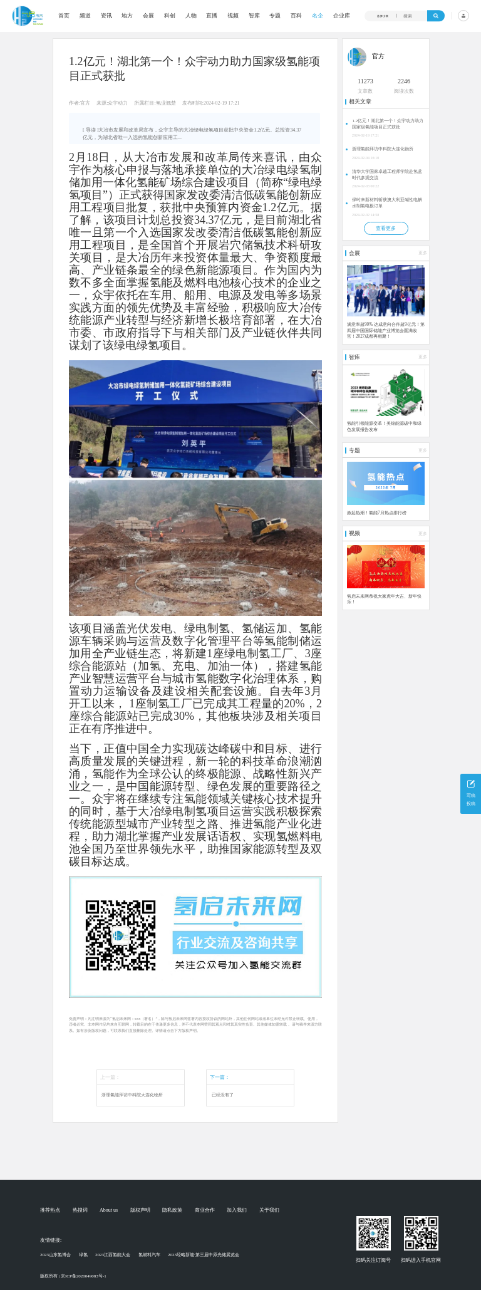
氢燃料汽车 (149, 1254)
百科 (296, 16)
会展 (148, 16)
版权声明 (140, 1210)
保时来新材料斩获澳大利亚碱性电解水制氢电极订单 (387, 203)
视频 (233, 16)
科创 (169, 16)
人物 (191, 16)
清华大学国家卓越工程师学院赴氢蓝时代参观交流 (387, 174)
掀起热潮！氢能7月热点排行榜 (376, 513)
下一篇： (220, 1077)
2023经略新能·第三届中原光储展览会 (203, 1254)
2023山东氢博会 (55, 1254)
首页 (64, 16)
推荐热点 (50, 1210)
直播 (211, 16)
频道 (85, 16)
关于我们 (269, 1210)
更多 (422, 253)
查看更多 (386, 228)
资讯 (106, 16)
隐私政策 (172, 1210)
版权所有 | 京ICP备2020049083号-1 (73, 1276)
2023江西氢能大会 (112, 1254)
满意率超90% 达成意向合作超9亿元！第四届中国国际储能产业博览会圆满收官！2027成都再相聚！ (386, 330)
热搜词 (80, 1210)
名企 (317, 16)
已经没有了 (223, 1095)
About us (109, 1210)
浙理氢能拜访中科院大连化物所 (132, 1095)
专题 (275, 16)
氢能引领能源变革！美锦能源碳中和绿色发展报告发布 (384, 426)
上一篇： (110, 1077)
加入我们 (237, 1210)
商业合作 (205, 1210)
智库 (254, 16)
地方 (127, 16)
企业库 (341, 16)
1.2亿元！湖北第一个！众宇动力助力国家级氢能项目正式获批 (387, 124)
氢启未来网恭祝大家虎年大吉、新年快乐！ (384, 599)
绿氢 (83, 1254)
